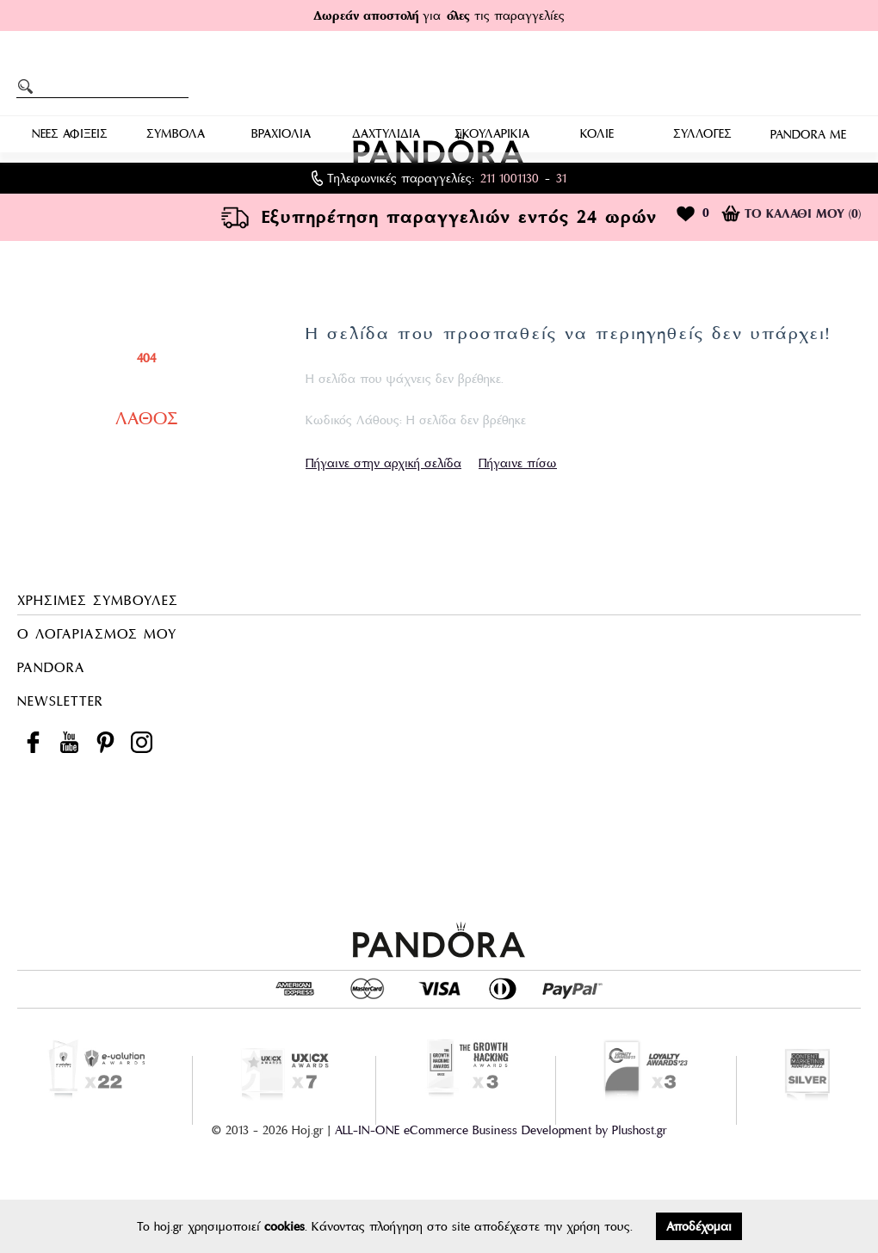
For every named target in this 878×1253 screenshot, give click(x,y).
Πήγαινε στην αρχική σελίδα (383, 463)
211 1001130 (509, 178)
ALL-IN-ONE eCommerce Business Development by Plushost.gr (501, 1130)
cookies (284, 1226)
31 (561, 178)
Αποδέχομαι (699, 1226)
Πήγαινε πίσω (518, 463)
